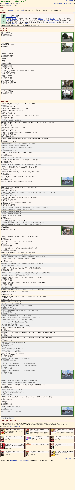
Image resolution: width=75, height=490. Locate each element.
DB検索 (65, 3)
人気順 (60, 3)
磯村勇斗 (57, 20)
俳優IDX (14, 3)
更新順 (56, 3)
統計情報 (18, 5)
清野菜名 (40, 19)
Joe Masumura (26, 486)
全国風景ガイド (13, 10)
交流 (73, 3)
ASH (21, 486)
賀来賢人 (14, 19)
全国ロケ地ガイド (15, 486)
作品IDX (8, 3)
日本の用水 (21, 10)
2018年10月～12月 (11, 17)
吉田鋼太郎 (27, 23)
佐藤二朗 (14, 23)
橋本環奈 (52, 19)
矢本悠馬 (9, 20)
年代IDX (3, 3)
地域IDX (19, 3)
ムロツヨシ (52, 22)
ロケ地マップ (11, 5)
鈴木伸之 (46, 20)
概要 (69, 3)
